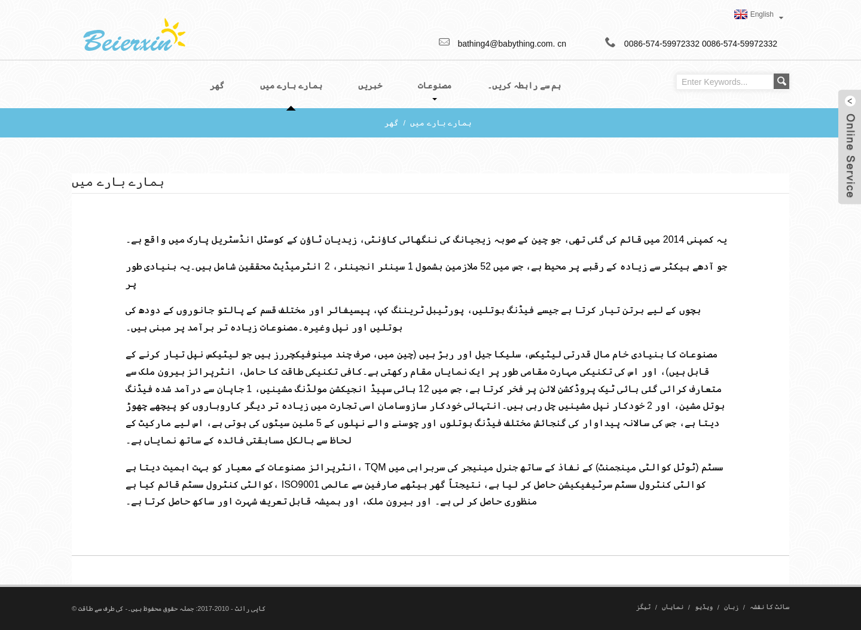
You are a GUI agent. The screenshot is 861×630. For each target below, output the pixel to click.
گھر (391, 122)
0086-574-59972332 (739, 43)
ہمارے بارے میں (441, 122)
